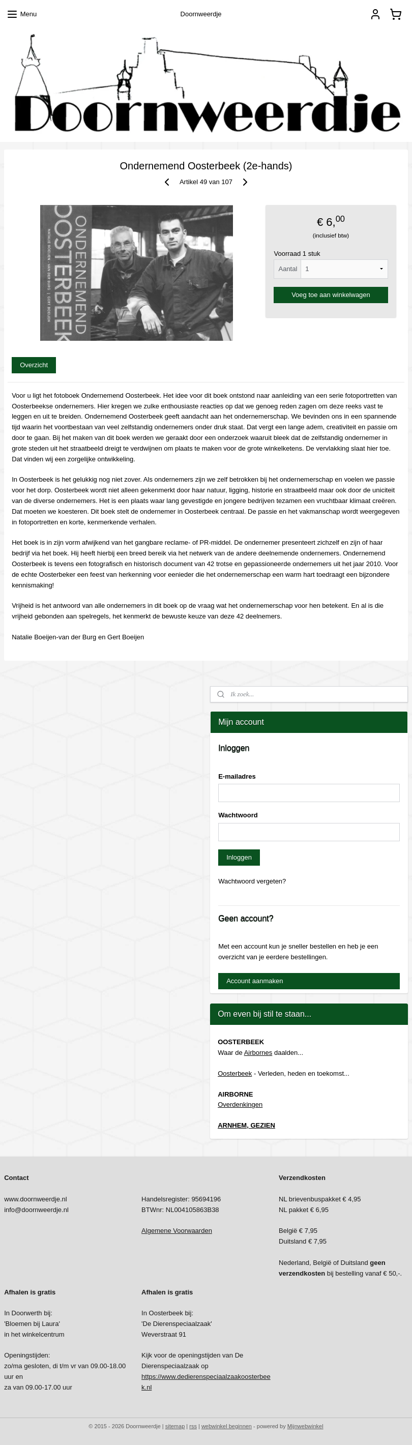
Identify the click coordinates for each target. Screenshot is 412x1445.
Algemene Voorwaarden (176, 1230)
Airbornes (258, 1052)
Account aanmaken (254, 981)
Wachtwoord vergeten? (252, 881)
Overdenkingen (240, 1104)
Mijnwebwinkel (305, 1426)
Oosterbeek (235, 1073)
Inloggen (239, 857)
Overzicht (34, 365)
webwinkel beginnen (226, 1426)
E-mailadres (237, 776)
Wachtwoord (238, 815)
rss (193, 1426)
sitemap (175, 1426)
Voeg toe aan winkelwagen (330, 295)
